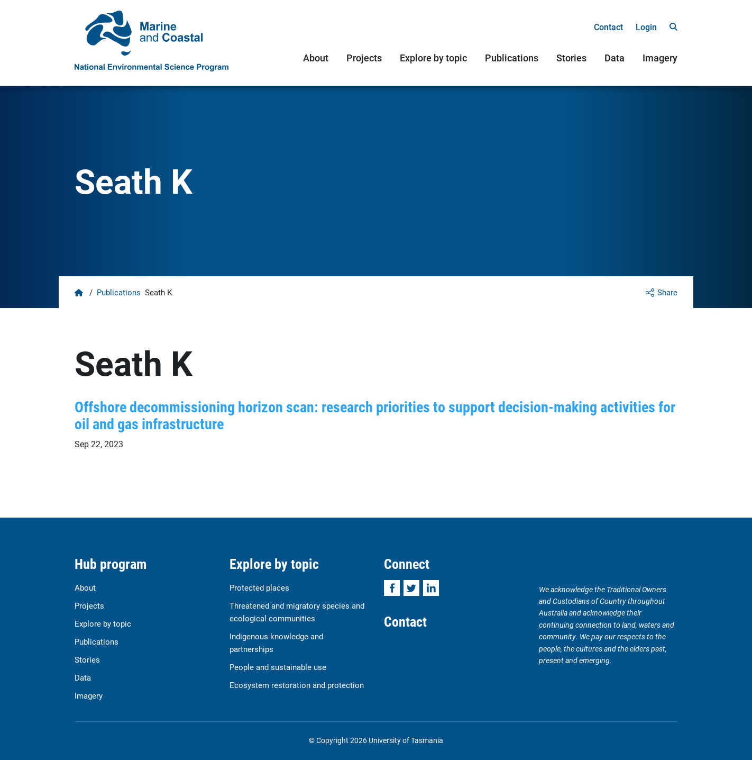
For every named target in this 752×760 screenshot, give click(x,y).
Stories (571, 57)
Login (646, 26)
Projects (364, 57)
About (315, 57)
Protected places (259, 587)
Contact (608, 26)
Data (614, 57)
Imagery (660, 57)
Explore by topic (433, 57)
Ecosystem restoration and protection (297, 685)
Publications (511, 57)
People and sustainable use (278, 667)
